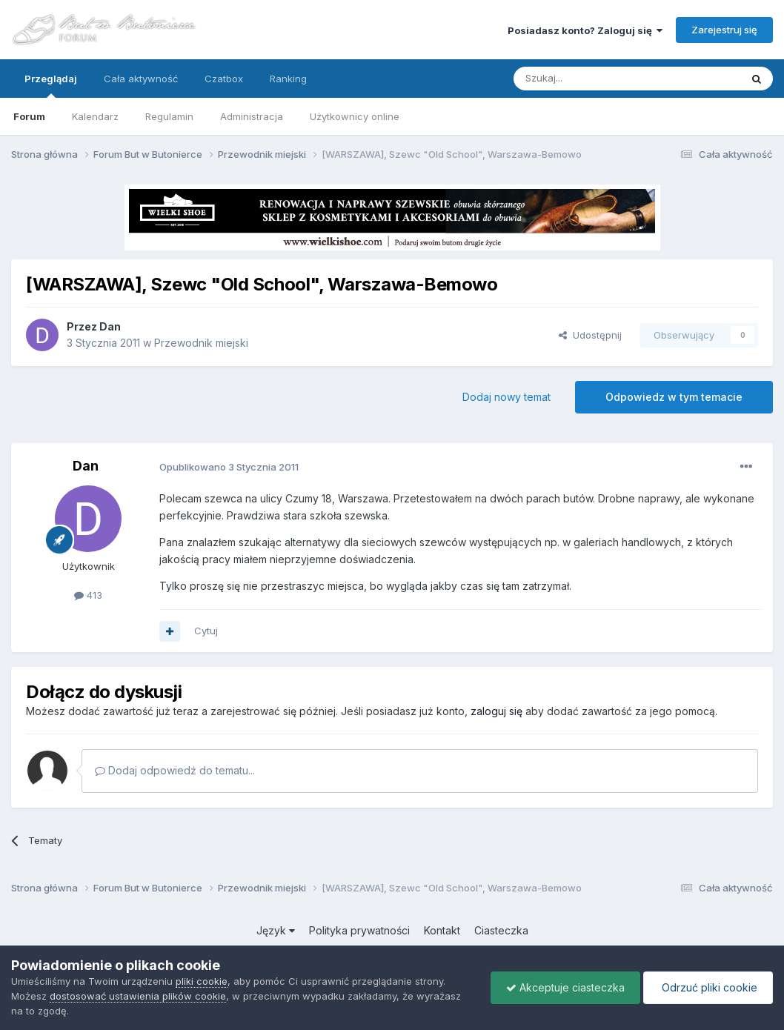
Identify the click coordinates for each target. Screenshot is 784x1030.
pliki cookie (201, 981)
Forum (29, 116)
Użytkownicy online (354, 116)
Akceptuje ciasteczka (565, 987)
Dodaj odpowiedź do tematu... (175, 770)
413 (88, 595)
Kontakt (442, 930)
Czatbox (224, 78)
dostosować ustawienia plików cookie (138, 996)
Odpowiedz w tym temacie (674, 397)
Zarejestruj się (724, 30)
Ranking (288, 78)
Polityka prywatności (359, 930)
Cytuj (206, 631)
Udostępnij (590, 335)
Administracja (251, 116)
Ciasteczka (501, 930)
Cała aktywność (141, 78)
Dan (110, 326)
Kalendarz (95, 116)
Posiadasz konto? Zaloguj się (585, 30)
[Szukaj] (590, 78)
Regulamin (169, 116)
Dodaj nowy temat (506, 397)
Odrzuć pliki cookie (708, 987)
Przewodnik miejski (201, 342)
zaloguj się (496, 711)
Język (275, 930)
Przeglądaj (50, 85)
